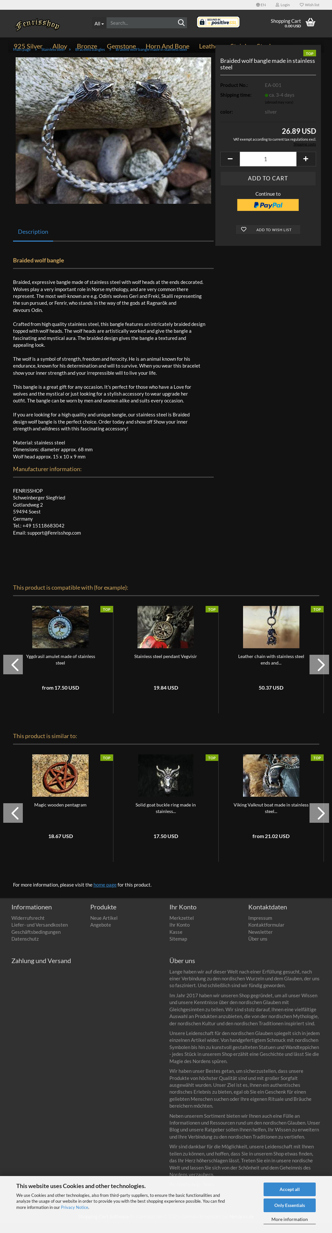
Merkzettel (181, 928)
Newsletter (260, 942)
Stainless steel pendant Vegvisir (165, 666)
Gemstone (121, 46)
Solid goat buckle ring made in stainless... (166, 818)
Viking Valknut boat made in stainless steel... (271, 818)
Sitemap (178, 948)
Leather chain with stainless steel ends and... (271, 669)
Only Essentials (289, 1205)
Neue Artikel (104, 928)
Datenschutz (25, 948)
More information (289, 1219)
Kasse (175, 942)
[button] (261, 5)
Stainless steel (250, 46)
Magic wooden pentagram (60, 814)
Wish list (309, 4)
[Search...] (99, 23)
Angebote (100, 934)
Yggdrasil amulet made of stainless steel (60, 669)
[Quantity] (268, 168)
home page (105, 894)
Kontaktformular (266, 934)
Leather (210, 46)
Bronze (87, 46)
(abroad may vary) (279, 112)
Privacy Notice (74, 1207)
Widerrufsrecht (28, 928)
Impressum (260, 928)
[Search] (181, 23)
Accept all (290, 1189)
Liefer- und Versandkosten (39, 934)
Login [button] (283, 4)
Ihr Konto (179, 934)
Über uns (257, 948)
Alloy (59, 46)
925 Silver (28, 46)
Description (33, 241)
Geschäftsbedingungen (36, 942)
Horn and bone (167, 46)
